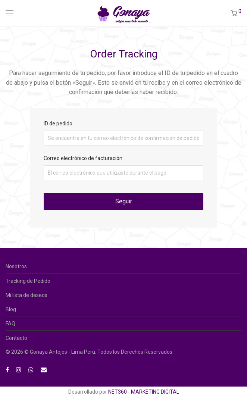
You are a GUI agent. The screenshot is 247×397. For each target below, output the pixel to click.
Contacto (16, 338)
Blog (11, 309)
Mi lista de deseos (26, 295)
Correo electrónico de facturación (83, 158)
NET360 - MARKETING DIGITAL (143, 392)
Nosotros (16, 266)
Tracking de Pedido (28, 281)
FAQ (10, 323)
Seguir (123, 201)
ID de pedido (58, 123)
